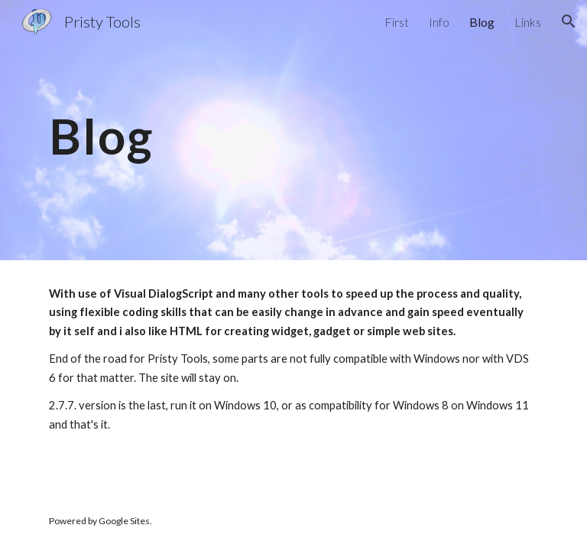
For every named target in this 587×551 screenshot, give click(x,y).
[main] (293, 129)
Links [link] (527, 22)
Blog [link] (482, 22)
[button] (568, 21)
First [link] (396, 22)
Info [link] (439, 22)
